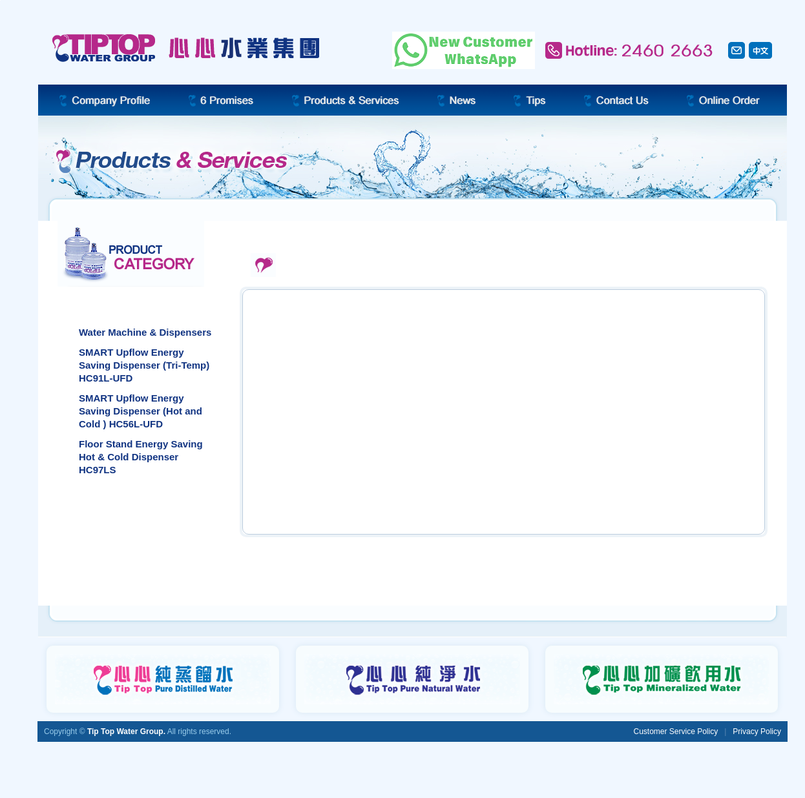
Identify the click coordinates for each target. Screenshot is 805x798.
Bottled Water (111, 497)
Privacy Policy (757, 731)
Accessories (108, 534)
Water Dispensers (120, 302)
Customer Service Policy (675, 731)
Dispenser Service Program (141, 572)
